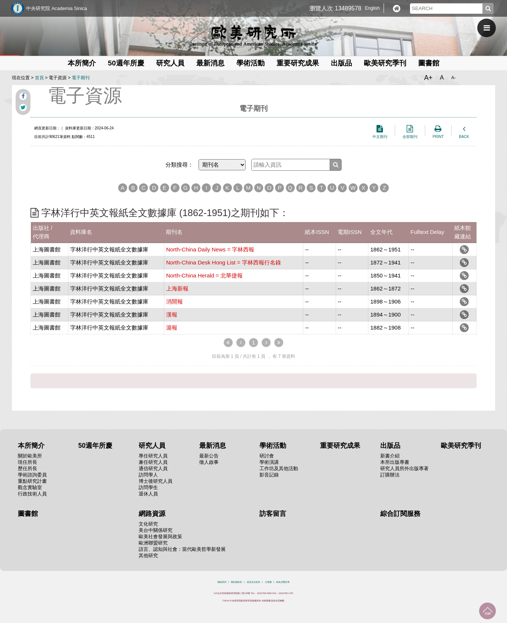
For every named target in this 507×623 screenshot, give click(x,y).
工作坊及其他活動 (278, 468)
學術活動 (250, 63)
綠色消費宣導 (283, 582)
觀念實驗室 (30, 487)
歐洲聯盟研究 (153, 543)
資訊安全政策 (253, 582)
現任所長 (27, 462)
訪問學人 (148, 475)
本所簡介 (82, 63)
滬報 (171, 327)
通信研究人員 (153, 468)
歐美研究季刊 (385, 63)
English (372, 8)
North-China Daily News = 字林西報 (210, 249)
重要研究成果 (298, 63)
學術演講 (269, 462)
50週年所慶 (126, 63)
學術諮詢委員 (32, 475)
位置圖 (268, 582)
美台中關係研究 (155, 530)
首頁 (39, 77)
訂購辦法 (390, 475)
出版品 (341, 63)
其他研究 (148, 555)
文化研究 (148, 524)
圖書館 (428, 63)
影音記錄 (269, 475)
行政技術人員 (32, 494)
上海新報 (177, 288)
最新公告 (209, 456)
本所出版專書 (394, 462)
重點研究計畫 (32, 481)
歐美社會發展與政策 (160, 536)
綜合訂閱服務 (400, 513)
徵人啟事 (209, 462)
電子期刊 (81, 77)
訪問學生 (148, 487)
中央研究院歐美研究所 (253, 35)
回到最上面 (487, 611)
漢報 (171, 314)
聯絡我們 (221, 582)
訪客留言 (272, 513)
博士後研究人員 (155, 481)
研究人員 (170, 63)
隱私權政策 (236, 582)
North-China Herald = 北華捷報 (204, 275)
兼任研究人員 (153, 462)
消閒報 (174, 301)
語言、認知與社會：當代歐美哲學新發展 (182, 549)
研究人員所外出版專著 (404, 468)
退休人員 (148, 494)
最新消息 (210, 63)
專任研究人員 (153, 456)
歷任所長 (27, 468)
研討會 (266, 456)
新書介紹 (390, 456)
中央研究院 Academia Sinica (56, 8)
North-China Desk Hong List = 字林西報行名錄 (223, 262)
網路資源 (152, 513)
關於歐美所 (30, 456)
